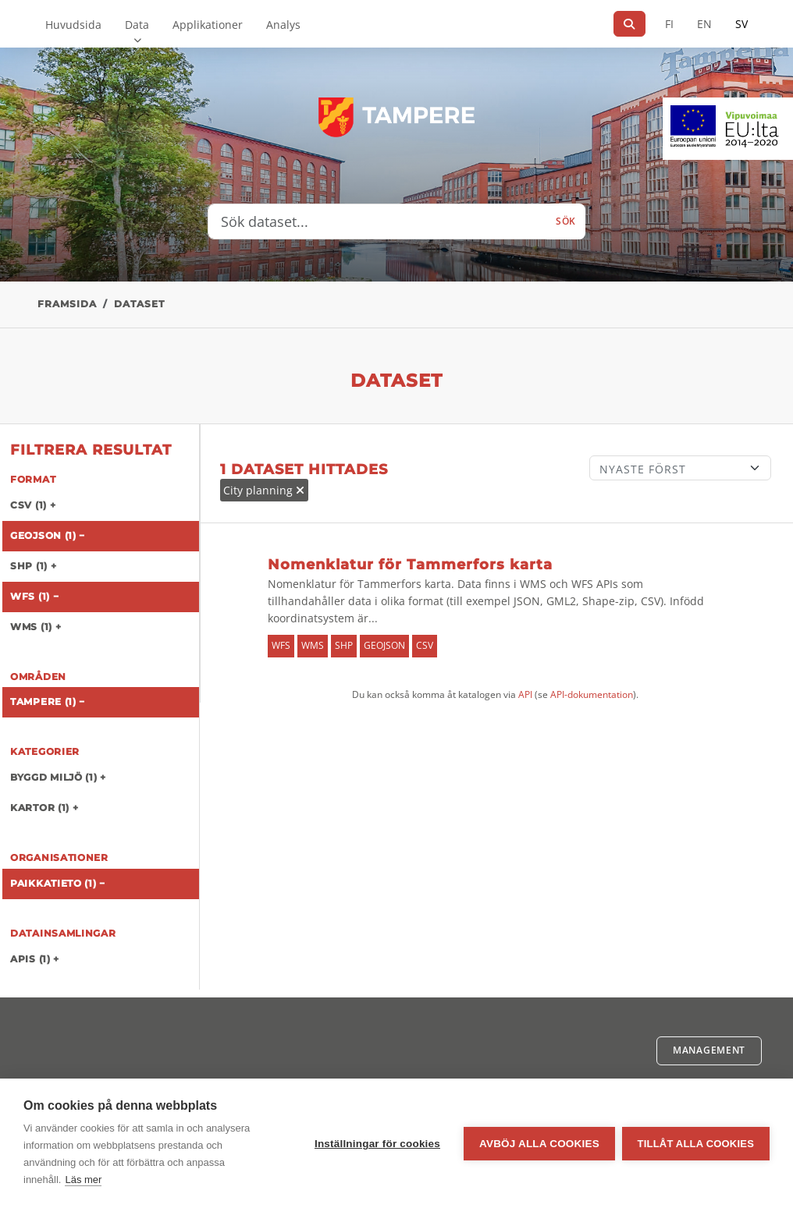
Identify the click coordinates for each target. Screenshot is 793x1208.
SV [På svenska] (741, 23)
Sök (566, 221)
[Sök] (629, 24)
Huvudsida (73, 24)
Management (709, 1050)
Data (137, 24)
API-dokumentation (591, 694)
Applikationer (207, 24)
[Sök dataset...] (377, 221)
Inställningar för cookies (376, 1144)
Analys (283, 24)
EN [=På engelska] (704, 23)
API (525, 694)
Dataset (139, 304)
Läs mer (83, 1179)
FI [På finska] (669, 23)
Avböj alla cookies (538, 1144)
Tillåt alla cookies (696, 1144)
